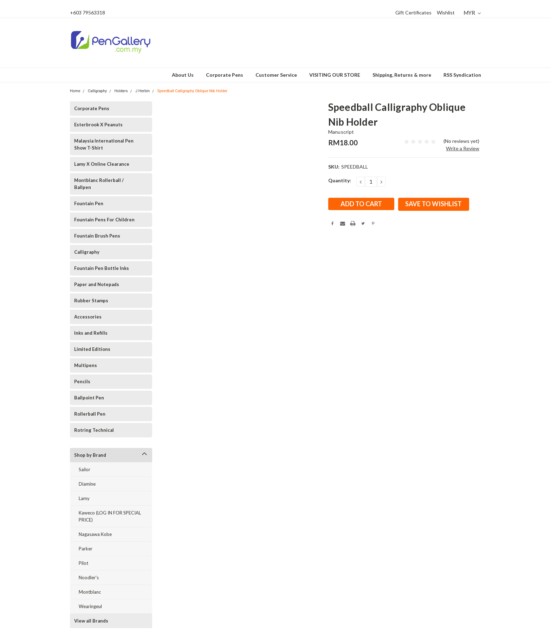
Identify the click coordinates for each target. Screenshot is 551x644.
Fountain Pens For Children (104, 219)
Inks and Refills (91, 333)
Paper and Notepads (96, 284)
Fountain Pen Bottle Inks (101, 268)
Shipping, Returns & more (401, 75)
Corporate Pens (224, 75)
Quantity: (339, 180)
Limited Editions (92, 349)
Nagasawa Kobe (95, 534)
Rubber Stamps (91, 300)
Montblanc (90, 592)
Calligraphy (86, 252)
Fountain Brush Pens (97, 236)
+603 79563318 (87, 12)
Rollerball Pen (89, 414)
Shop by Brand (90, 455)
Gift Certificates (413, 12)
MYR (472, 13)
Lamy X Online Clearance (101, 164)
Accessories (88, 317)
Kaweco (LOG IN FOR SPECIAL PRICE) (110, 516)
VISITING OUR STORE (334, 75)
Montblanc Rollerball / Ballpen (99, 183)
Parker (85, 548)
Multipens (85, 365)
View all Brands (91, 621)
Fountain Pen (88, 203)
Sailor (84, 469)
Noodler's (89, 577)
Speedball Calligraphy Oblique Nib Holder (192, 91)
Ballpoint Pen (89, 397)
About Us (183, 75)
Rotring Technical (94, 430)
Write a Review (462, 148)
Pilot (83, 563)
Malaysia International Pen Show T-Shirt (104, 144)
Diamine (87, 484)
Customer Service (276, 75)
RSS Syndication (462, 75)
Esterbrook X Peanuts (98, 124)
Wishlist (446, 12)
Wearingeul (90, 606)
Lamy (84, 498)
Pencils (82, 381)
